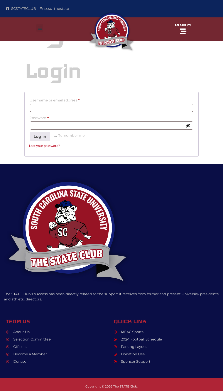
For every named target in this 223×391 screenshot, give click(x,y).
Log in (40, 136)
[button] (39, 28)
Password (47, 117)
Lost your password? (44, 145)
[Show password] (188, 125)
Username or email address (63, 99)
